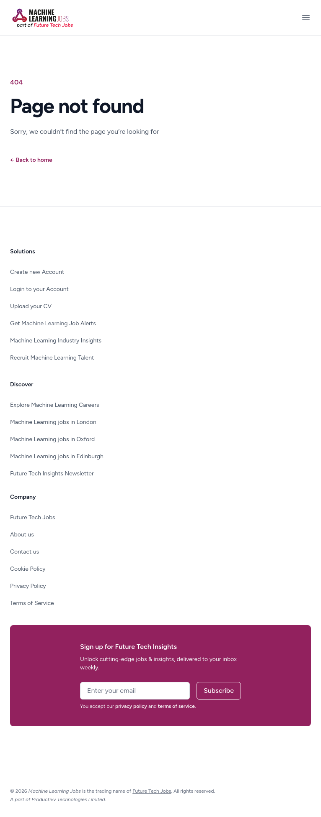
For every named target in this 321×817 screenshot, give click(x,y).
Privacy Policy (28, 586)
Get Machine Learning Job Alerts (53, 323)
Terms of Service (32, 603)
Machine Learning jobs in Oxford (52, 439)
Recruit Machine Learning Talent (52, 357)
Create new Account (37, 272)
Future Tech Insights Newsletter (52, 473)
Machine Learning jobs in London (53, 422)
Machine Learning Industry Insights (55, 340)
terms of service (176, 706)
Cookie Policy (28, 568)
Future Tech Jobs (32, 517)
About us (22, 534)
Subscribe (219, 690)
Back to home (31, 159)
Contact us (24, 551)
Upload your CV (31, 306)
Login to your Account (39, 289)
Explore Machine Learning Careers (54, 404)
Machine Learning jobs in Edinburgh (57, 456)
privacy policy (131, 706)
